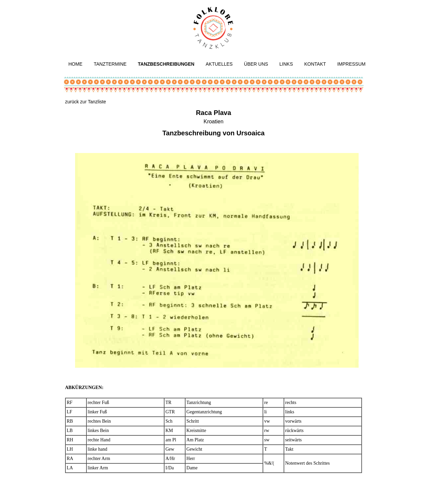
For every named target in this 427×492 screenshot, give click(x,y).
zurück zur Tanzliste (85, 101)
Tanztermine (110, 64)
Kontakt (315, 64)
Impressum (351, 64)
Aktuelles (219, 64)
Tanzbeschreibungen (166, 64)
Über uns (256, 64)
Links (286, 64)
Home (75, 64)
